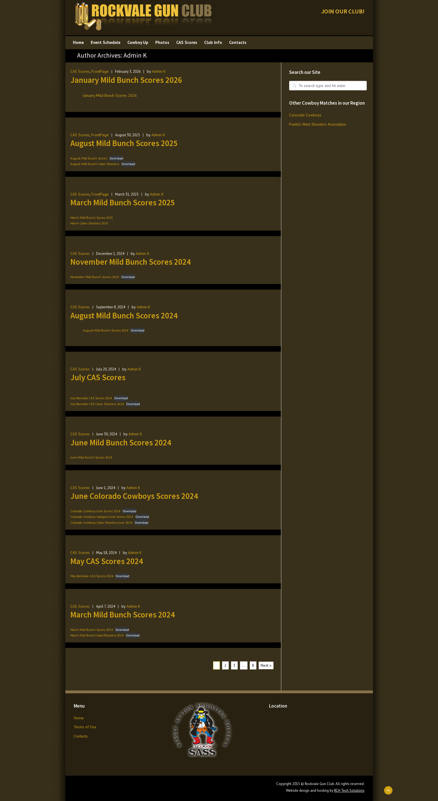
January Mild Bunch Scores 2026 (126, 80)
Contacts (81, 736)
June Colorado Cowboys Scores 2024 (134, 496)
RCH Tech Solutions (349, 790)
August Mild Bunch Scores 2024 (124, 315)
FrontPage (100, 71)
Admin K (159, 71)
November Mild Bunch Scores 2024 (130, 262)
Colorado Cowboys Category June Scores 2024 (101, 517)
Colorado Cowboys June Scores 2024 (95, 511)
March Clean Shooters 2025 (89, 223)
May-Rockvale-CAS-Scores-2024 (91, 576)
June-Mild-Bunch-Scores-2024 (91, 457)
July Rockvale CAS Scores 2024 (91, 398)
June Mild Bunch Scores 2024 (120, 442)
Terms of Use (85, 726)
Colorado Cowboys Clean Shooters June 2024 (101, 523)
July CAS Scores (97, 377)
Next (266, 665)
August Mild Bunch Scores (88, 158)
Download (116, 158)
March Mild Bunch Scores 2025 (122, 202)
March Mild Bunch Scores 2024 (122, 614)
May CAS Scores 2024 (106, 561)
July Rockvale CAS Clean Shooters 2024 (97, 404)
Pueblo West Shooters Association (317, 124)
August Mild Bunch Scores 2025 (124, 143)
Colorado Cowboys (305, 115)
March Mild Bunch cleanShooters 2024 (96, 635)
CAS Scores (80, 71)
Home (79, 717)
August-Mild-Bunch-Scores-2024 (105, 330)
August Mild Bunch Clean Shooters (94, 164)
